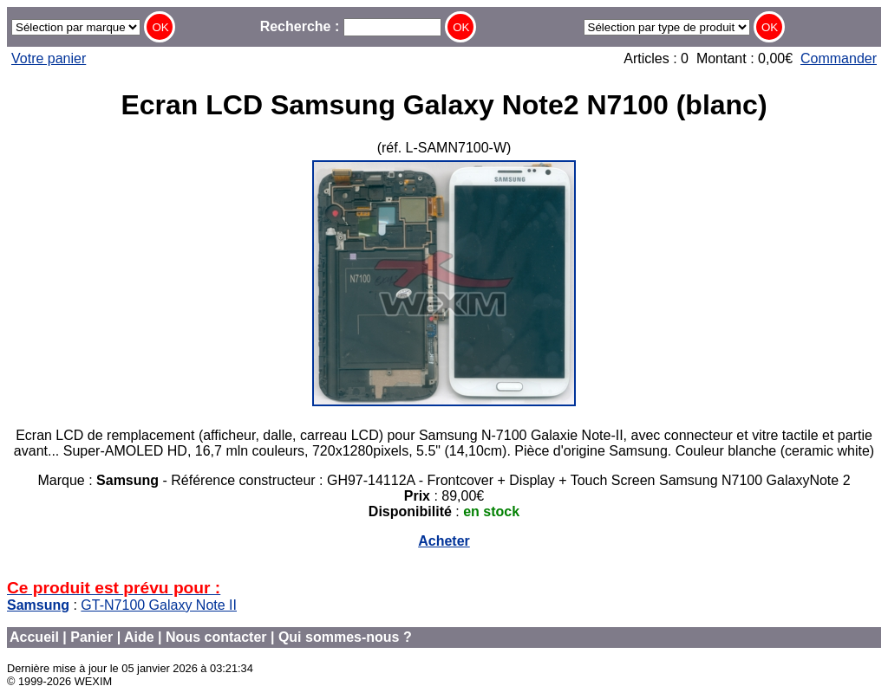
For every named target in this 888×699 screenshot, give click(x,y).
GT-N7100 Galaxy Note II (159, 605)
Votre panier (48, 58)
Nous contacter (216, 637)
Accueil (34, 637)
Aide (139, 637)
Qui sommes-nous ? (345, 637)
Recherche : (350, 26)
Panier (91, 637)
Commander (838, 58)
